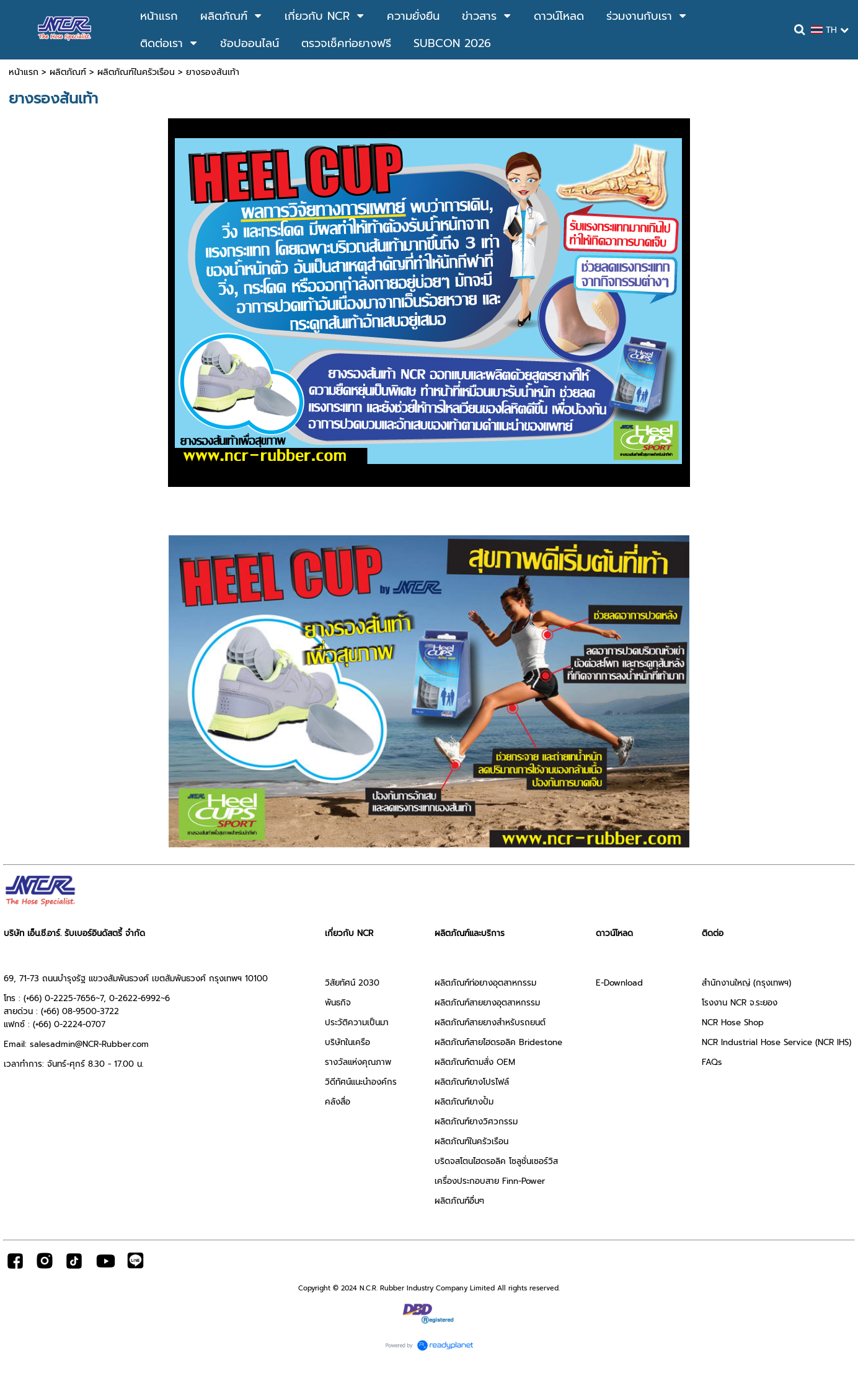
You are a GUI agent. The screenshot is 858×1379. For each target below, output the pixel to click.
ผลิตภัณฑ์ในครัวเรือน (136, 72)
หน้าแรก (23, 72)
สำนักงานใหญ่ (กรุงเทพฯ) (746, 982)
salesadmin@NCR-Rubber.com (89, 1044)
